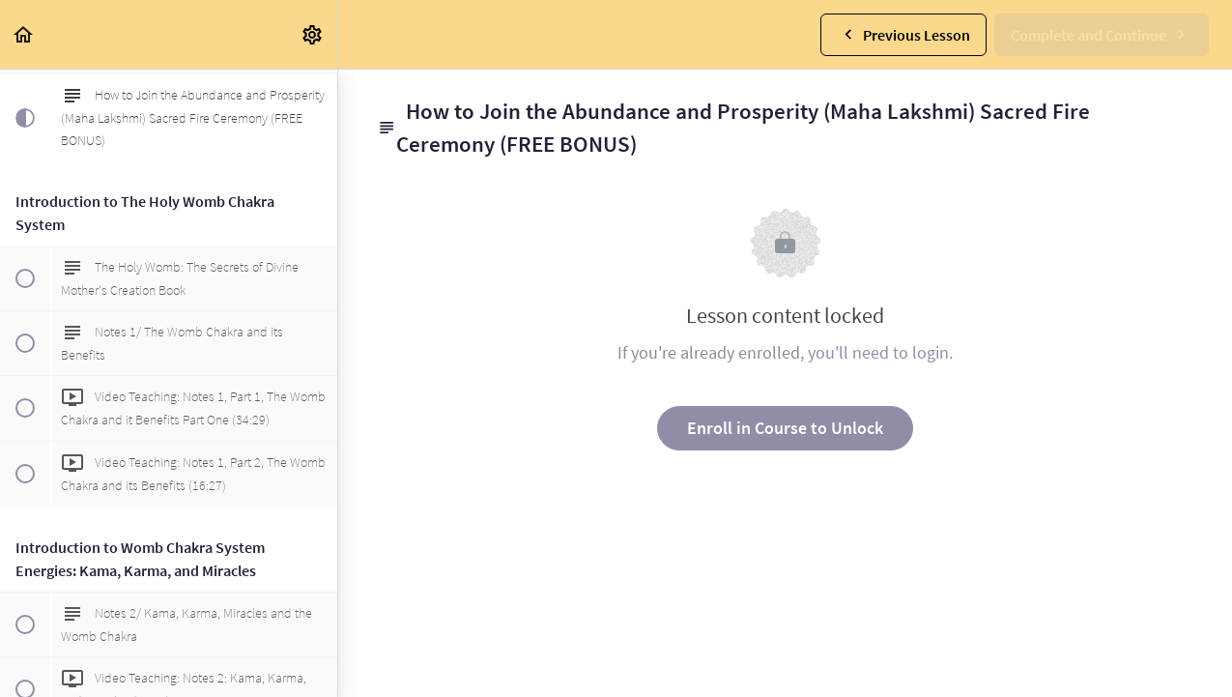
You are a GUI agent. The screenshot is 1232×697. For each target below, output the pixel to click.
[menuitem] (313, 34)
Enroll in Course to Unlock (785, 428)
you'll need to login (878, 352)
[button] (24, 34)
